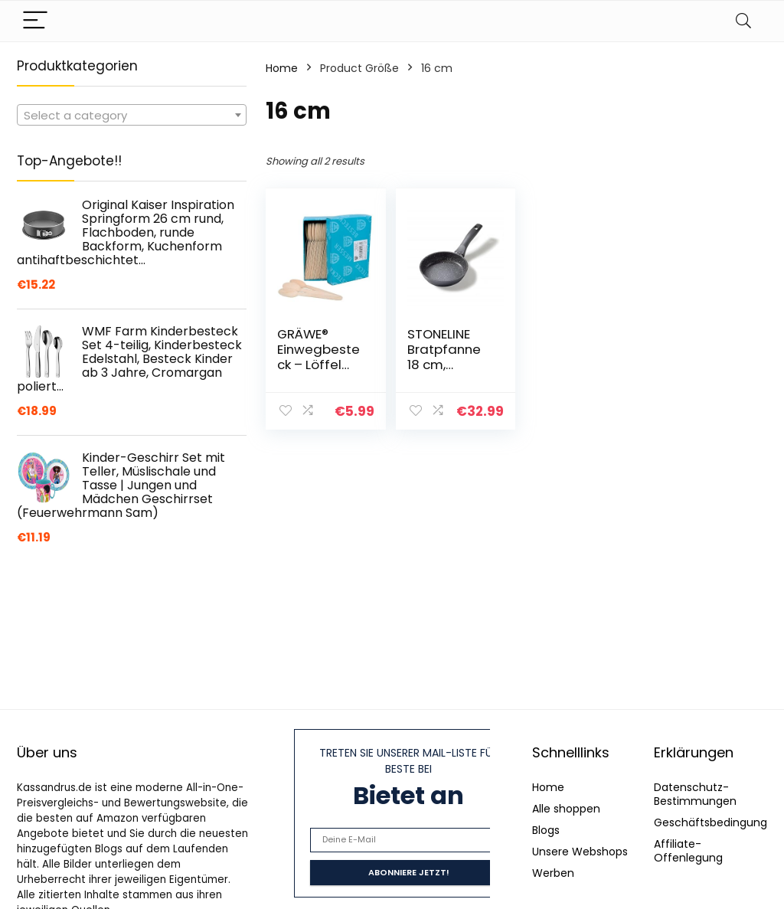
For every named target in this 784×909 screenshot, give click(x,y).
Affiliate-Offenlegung (688, 850)
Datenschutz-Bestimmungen (695, 794)
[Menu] (35, 21)
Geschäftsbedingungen (717, 822)
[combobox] (132, 115)
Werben (553, 873)
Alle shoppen (566, 808)
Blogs (546, 830)
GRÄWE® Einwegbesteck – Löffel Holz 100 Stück (318, 364)
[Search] (743, 21)
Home (282, 68)
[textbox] (132, 115)
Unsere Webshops (580, 851)
